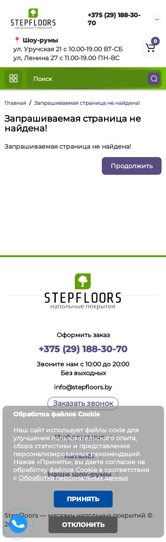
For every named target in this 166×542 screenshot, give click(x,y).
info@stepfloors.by (83, 387)
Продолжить (132, 166)
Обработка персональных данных (73, 478)
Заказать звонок (83, 403)
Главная (15, 103)
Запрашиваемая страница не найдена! (87, 103)
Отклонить (83, 525)
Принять (83, 499)
